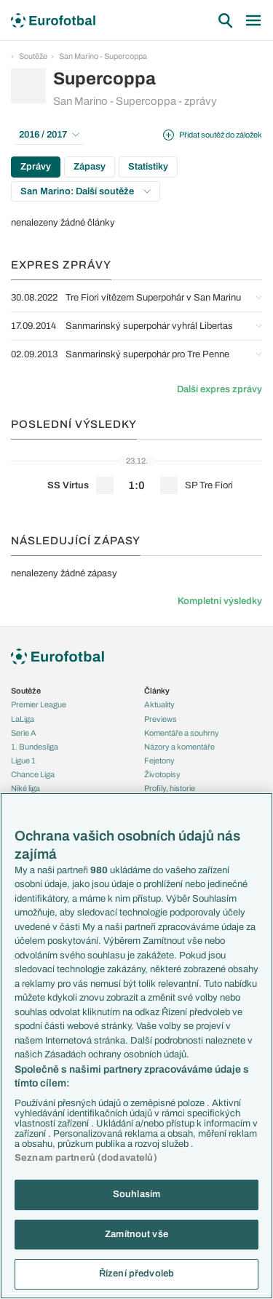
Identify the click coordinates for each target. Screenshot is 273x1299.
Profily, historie (169, 788)
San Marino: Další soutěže (85, 191)
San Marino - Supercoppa (103, 56)
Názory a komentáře (179, 746)
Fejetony (159, 760)
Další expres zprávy (219, 389)
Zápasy (90, 167)
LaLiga (22, 719)
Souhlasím (136, 1194)
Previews (160, 719)
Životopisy (162, 774)
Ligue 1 (23, 760)
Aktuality (159, 704)
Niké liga (25, 788)
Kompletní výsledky (220, 601)
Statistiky (148, 167)
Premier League (38, 704)
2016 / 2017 (49, 135)
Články (157, 690)
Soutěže (33, 56)
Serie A (23, 732)
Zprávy (35, 167)
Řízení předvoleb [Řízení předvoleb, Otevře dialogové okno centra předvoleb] (136, 1273)
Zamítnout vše (136, 1234)
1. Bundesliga (34, 746)
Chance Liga (33, 774)
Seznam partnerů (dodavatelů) (86, 1158)
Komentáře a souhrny (181, 732)
